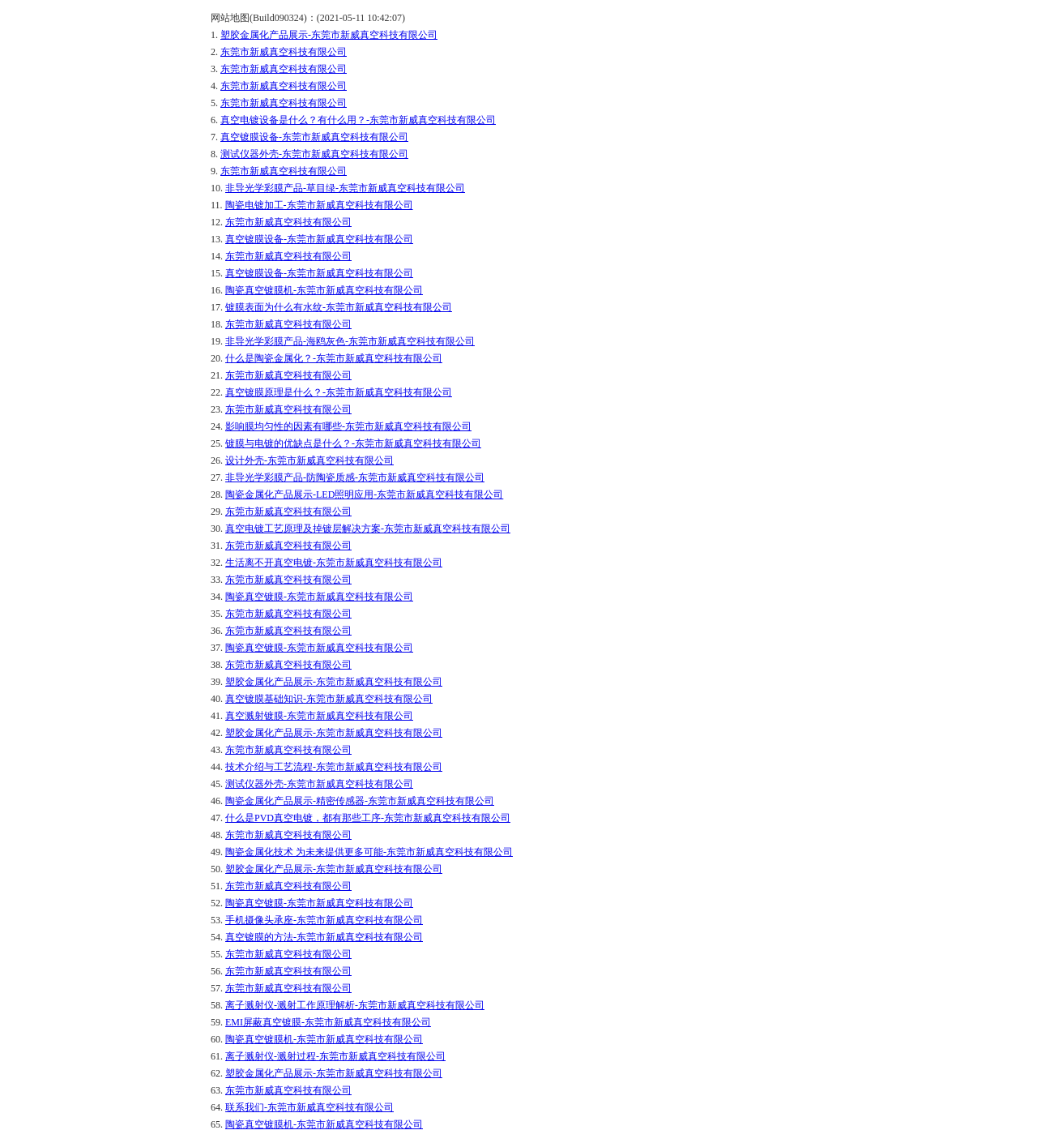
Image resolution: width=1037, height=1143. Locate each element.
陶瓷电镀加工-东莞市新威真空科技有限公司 (319, 205)
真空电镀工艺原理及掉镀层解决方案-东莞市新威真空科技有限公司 (367, 528)
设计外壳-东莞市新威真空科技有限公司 (309, 460)
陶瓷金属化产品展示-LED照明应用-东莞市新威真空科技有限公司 (364, 494)
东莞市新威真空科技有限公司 (283, 52)
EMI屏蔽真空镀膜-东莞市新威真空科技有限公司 (328, 1022)
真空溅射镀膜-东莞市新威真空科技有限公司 (319, 715)
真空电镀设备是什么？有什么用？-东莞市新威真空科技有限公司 (358, 120)
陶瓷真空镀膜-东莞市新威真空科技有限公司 (319, 596)
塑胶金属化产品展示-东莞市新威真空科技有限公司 (328, 35)
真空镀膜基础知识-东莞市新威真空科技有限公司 (329, 698)
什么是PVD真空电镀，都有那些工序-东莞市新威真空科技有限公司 (367, 818)
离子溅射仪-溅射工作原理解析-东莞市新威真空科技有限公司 (354, 1005)
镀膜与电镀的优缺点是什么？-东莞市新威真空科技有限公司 (353, 443)
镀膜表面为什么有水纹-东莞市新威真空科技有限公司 (338, 307)
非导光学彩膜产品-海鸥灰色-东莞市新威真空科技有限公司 (350, 341)
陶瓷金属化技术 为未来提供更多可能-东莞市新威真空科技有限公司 (369, 852)
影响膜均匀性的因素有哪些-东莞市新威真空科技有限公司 (348, 426)
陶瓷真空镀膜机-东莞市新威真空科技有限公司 (324, 290)
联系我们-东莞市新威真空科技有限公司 (309, 1107)
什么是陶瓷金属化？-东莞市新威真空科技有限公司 (333, 358)
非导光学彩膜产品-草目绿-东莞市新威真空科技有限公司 (345, 188)
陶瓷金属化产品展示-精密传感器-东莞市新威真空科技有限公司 (359, 801)
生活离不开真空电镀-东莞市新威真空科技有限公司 (333, 562)
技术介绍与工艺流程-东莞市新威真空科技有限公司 (333, 767)
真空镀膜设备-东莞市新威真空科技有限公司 (314, 137)
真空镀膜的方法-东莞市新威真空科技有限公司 (324, 937)
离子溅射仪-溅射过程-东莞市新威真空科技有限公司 (335, 1056)
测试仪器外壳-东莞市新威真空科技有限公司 (314, 154)
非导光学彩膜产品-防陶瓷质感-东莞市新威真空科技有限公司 (354, 477)
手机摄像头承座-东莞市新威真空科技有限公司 (324, 920)
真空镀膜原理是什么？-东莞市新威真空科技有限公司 (338, 392)
